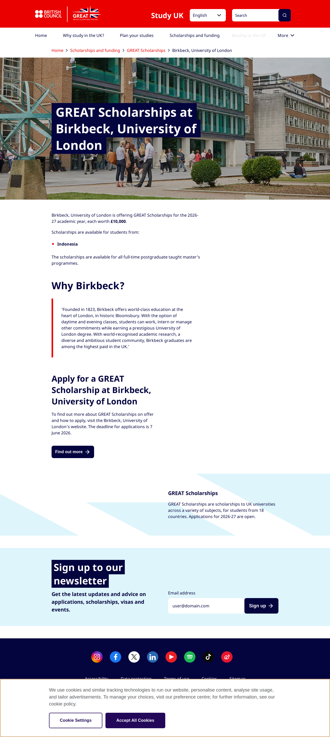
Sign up (257, 605)
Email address (181, 593)
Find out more (69, 452)
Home (60, 50)
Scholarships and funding (97, 50)
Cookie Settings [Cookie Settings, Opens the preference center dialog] (76, 720)
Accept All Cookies (135, 720)
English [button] (200, 15)
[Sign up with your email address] (206, 606)
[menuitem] (41, 35)
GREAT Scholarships (148, 50)
